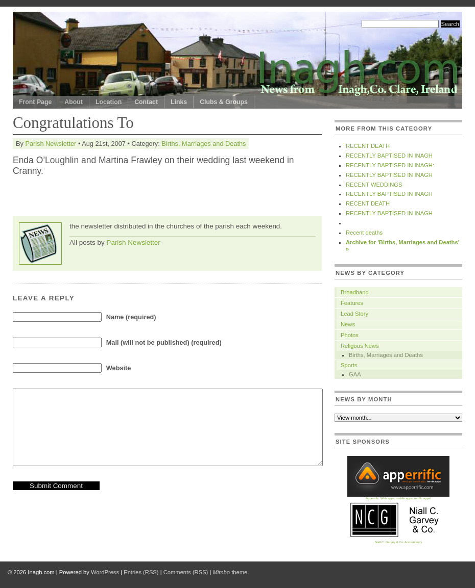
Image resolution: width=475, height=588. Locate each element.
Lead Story (354, 314)
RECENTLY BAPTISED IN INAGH (389, 155)
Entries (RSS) (141, 572)
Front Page (35, 102)
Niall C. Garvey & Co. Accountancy (398, 541)
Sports (349, 365)
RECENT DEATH (368, 146)
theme (229, 572)
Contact (146, 102)
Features (352, 303)
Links (179, 102)
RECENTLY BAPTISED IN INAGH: (390, 165)
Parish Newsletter (50, 143)
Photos (350, 335)
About (73, 102)
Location (109, 102)
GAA (355, 374)
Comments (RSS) (185, 572)
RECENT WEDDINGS (374, 185)
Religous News (360, 346)
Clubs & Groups (224, 102)
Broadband (355, 292)
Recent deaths (364, 232)
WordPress (105, 572)
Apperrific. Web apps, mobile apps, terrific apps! (398, 497)
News (348, 324)
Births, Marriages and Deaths (203, 143)
